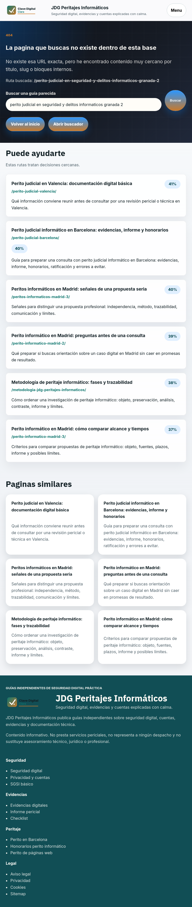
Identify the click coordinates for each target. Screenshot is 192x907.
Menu (176, 10)
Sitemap (18, 893)
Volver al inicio (25, 124)
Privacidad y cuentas (30, 777)
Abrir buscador (68, 124)
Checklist (19, 818)
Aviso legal (20, 873)
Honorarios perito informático (38, 846)
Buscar (175, 100)
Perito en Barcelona (28, 839)
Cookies (18, 887)
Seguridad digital (26, 770)
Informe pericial (25, 811)
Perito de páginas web (31, 852)
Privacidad (20, 880)
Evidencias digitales (29, 805)
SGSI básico (21, 783)
